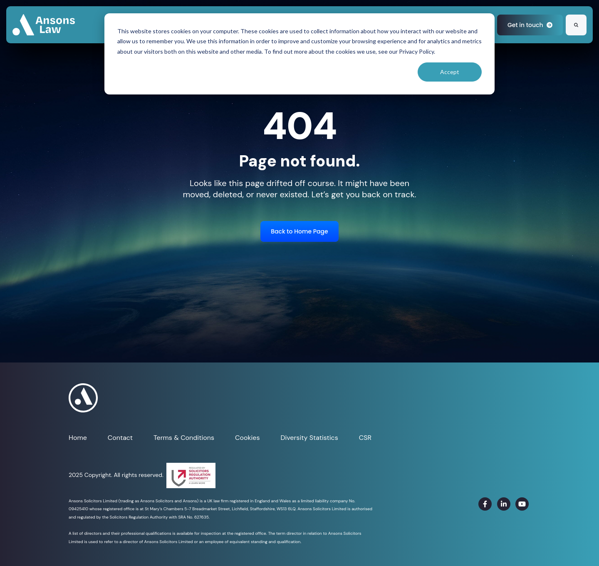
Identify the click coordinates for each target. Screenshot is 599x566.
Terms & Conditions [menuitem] (183, 437)
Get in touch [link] (529, 25)
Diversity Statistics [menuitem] (309, 437)
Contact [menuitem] (120, 437)
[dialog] (299, 53)
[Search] (576, 25)
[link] (43, 24)
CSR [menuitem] (365, 437)
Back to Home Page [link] (299, 231)
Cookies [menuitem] (247, 437)
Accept (449, 71)
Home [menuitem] (78, 437)
